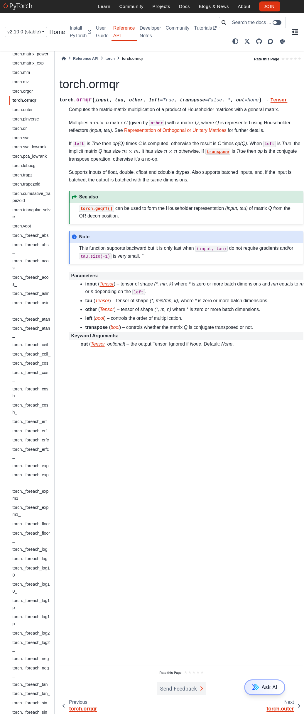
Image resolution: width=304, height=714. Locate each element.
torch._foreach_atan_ (31, 332)
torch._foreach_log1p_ (31, 620)
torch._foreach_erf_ (30, 431)
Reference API (124, 31)
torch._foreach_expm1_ (30, 511)
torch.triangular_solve (31, 213)
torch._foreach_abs (30, 235)
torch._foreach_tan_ (31, 693)
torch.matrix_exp (27, 63)
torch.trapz (22, 175)
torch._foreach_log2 (31, 633)
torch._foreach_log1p (31, 604)
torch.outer (22, 109)
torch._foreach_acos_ (30, 281)
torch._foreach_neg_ (30, 671)
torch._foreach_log (29, 549)
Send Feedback (178, 689)
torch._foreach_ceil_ (31, 354)
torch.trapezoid (26, 184)
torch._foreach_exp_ (30, 478)
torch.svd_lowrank (29, 146)
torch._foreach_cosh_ (30, 408)
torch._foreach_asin (30, 293)
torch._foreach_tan (30, 684)
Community (178, 27)
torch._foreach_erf (29, 421)
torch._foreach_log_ (31, 558)
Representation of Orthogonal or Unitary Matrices (175, 130)
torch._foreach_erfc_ (30, 453)
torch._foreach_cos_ (30, 376)
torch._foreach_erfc (30, 440)
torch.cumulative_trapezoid (31, 197)
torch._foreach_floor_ (31, 537)
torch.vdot (21, 226)
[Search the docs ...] (257, 22)
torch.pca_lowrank (29, 156)
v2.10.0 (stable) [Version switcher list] (24, 31)
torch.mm (21, 72)
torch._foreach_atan (31, 319)
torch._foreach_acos (30, 264)
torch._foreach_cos (30, 363)
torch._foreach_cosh (30, 392)
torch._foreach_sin (29, 703)
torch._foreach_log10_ (31, 588)
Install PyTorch (78, 31)
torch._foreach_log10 (31, 571)
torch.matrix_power (30, 54)
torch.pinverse (25, 119)
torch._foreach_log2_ (31, 646)
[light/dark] (235, 41)
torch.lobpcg (23, 165)
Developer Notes (150, 31)
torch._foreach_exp (30, 465)
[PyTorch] (19, 6)
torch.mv (20, 81)
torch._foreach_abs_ (30, 248)
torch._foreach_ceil (30, 344)
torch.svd (20, 137)
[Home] (64, 58)
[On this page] (295, 32)
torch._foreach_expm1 (30, 495)
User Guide (102, 31)
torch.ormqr (24, 100)
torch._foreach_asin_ (30, 306)
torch (110, 58)
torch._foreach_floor (31, 523)
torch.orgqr (22, 91)
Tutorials (203, 27)
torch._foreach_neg (30, 658)
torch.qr (19, 128)
